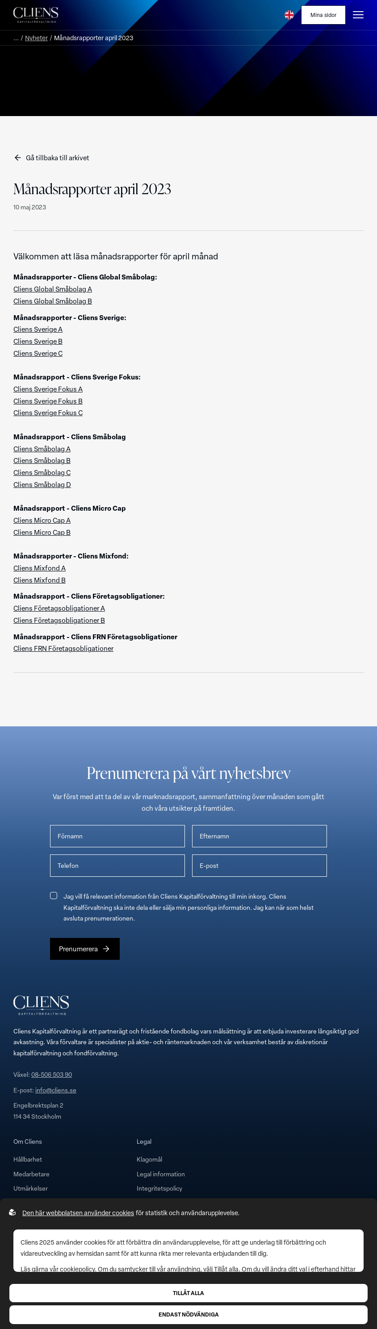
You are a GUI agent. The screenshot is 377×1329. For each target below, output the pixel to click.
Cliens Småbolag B (42, 460)
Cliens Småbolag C (42, 472)
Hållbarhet (27, 1159)
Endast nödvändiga (189, 1314)
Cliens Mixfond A (39, 567)
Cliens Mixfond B (39, 579)
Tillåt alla (188, 1293)
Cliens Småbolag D (42, 484)
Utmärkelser (30, 1188)
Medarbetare (31, 1174)
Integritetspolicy (159, 1188)
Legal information (161, 1174)
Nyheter (36, 37)
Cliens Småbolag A (42, 448)
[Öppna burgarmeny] (358, 14)
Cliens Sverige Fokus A (48, 388)
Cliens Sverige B (38, 341)
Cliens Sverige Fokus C (48, 412)
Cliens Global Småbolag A (52, 288)
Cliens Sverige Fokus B (48, 400)
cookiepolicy (77, 1269)
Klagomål (149, 1159)
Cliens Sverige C (38, 353)
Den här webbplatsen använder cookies (78, 1212)
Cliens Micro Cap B (42, 532)
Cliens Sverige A (38, 329)
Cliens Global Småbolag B (52, 300)
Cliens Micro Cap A (42, 520)
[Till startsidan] (35, 14)
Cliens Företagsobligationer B (59, 620)
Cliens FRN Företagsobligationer (63, 648)
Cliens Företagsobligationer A (59, 608)
